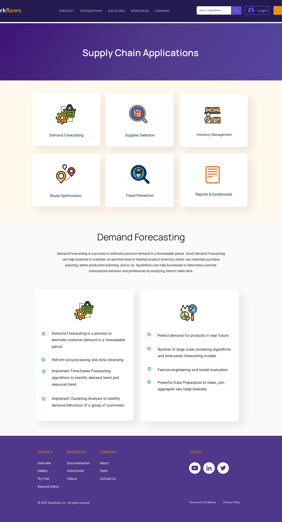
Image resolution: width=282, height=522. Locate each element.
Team (104, 471)
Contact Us (108, 479)
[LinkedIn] (209, 468)
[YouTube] (195, 468)
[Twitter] (223, 468)
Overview (44, 463)
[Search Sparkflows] (210, 10)
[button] (67, 11)
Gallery (43, 471)
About (104, 463)
